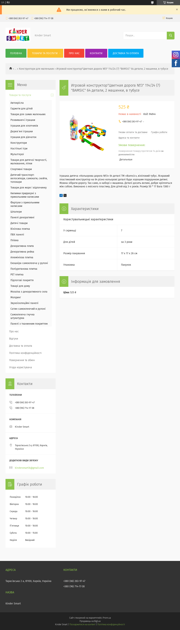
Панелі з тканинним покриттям (29, 323)
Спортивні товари (21, 169)
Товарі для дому (20, 286)
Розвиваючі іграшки (22, 120)
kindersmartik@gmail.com (29, 467)
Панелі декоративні (22, 217)
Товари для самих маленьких (28, 114)
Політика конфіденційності (25, 353)
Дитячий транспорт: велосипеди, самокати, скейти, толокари (28, 178)
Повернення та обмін (22, 360)
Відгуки (13, 338)
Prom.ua (107, 618)
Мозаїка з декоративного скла (28, 291)
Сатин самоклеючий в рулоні (28, 308)
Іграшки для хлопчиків (24, 125)
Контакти (96, 53)
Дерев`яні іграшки (21, 131)
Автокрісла (17, 102)
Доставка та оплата (126, 53)
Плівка (14, 240)
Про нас (74, 53)
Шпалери (16, 211)
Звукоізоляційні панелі (24, 303)
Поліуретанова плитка (23, 268)
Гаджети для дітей (21, 108)
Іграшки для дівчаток (23, 137)
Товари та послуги (45, 53)
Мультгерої (17, 154)
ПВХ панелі (17, 234)
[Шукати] (170, 35)
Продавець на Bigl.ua (90, 621)
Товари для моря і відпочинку (28, 187)
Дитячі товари (19, 223)
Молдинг (15, 297)
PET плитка (17, 274)
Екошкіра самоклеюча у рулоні (29, 263)
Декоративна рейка (22, 251)
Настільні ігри (18, 148)
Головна (16, 53)
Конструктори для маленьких (36, 68)
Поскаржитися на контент (82, 624)
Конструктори (18, 142)
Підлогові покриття (22, 280)
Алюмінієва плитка (21, 257)
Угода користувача (20, 367)
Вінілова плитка (20, 228)
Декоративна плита (22, 246)
